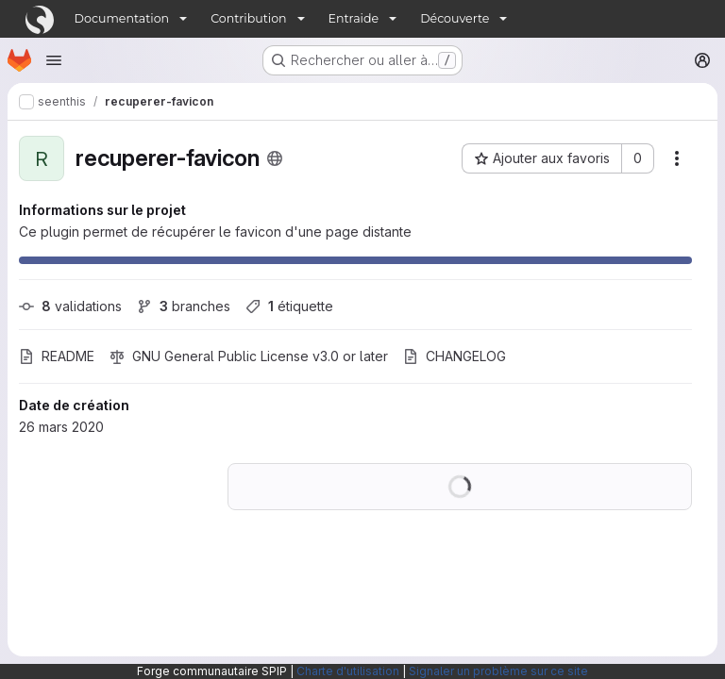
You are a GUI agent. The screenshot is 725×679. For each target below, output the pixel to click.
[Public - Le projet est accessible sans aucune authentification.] (274, 158)
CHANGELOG (454, 356)
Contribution (248, 18)
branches (183, 306)
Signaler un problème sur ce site (498, 671)
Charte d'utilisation (347, 671)
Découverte (454, 18)
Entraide (354, 18)
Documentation (122, 18)
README (56, 356)
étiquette (289, 306)
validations (70, 306)
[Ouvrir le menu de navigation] (54, 60)
